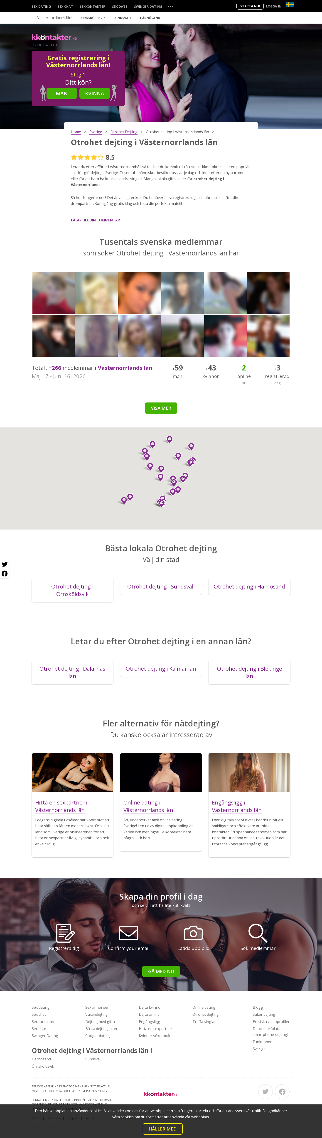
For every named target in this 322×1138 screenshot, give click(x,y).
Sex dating (41, 6)
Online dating (203, 1007)
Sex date (119, 6)
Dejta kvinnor (150, 1007)
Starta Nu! (250, 6)
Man (62, 93)
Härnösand (150, 18)
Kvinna (94, 93)
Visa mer (161, 408)
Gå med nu (161, 971)
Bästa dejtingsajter (101, 1028)
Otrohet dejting (205, 1014)
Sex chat (65, 6)
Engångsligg (149, 1021)
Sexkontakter (92, 6)
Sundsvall (122, 18)
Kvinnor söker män (155, 1035)
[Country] (290, 4)
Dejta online (149, 1014)
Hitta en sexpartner (155, 1028)
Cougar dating (97, 1035)
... (170, 6)
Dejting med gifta (100, 1021)
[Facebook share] (4, 573)
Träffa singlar (204, 1021)
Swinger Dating (148, 6)
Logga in (273, 6)
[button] (176, 490)
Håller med (163, 1129)
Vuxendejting (96, 1014)
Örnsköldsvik (93, 18)
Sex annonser (97, 1007)
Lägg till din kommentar (95, 220)
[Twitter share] (4, 564)
